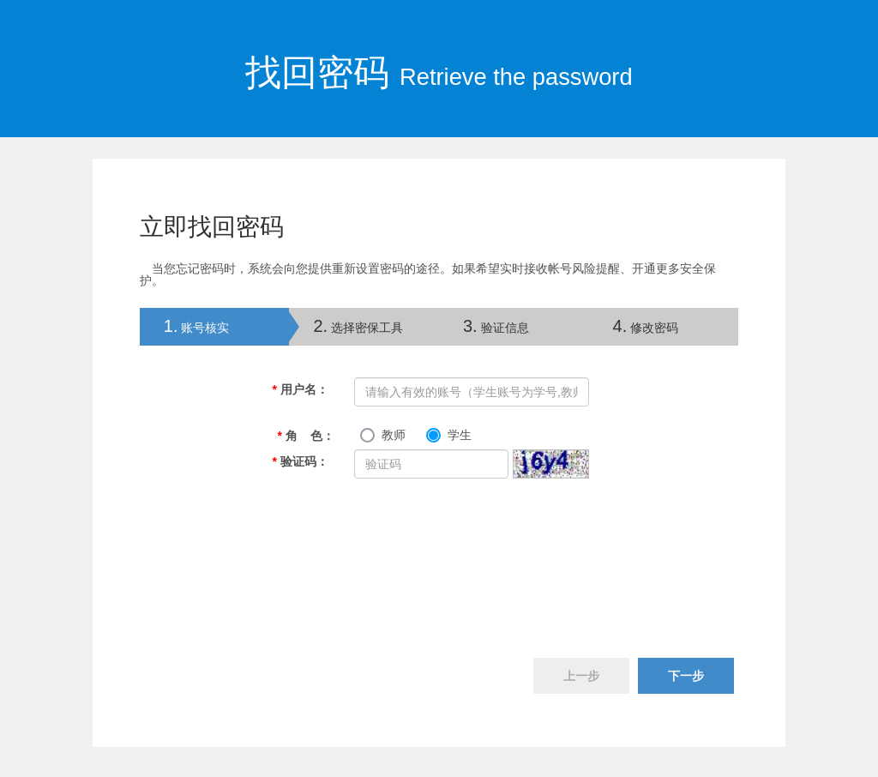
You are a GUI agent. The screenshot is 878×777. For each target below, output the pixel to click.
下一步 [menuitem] (686, 676)
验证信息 (496, 325)
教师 (394, 435)
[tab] (215, 327)
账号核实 (185, 325)
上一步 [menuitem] (581, 676)
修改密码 (646, 325)
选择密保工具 (358, 325)
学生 (460, 435)
